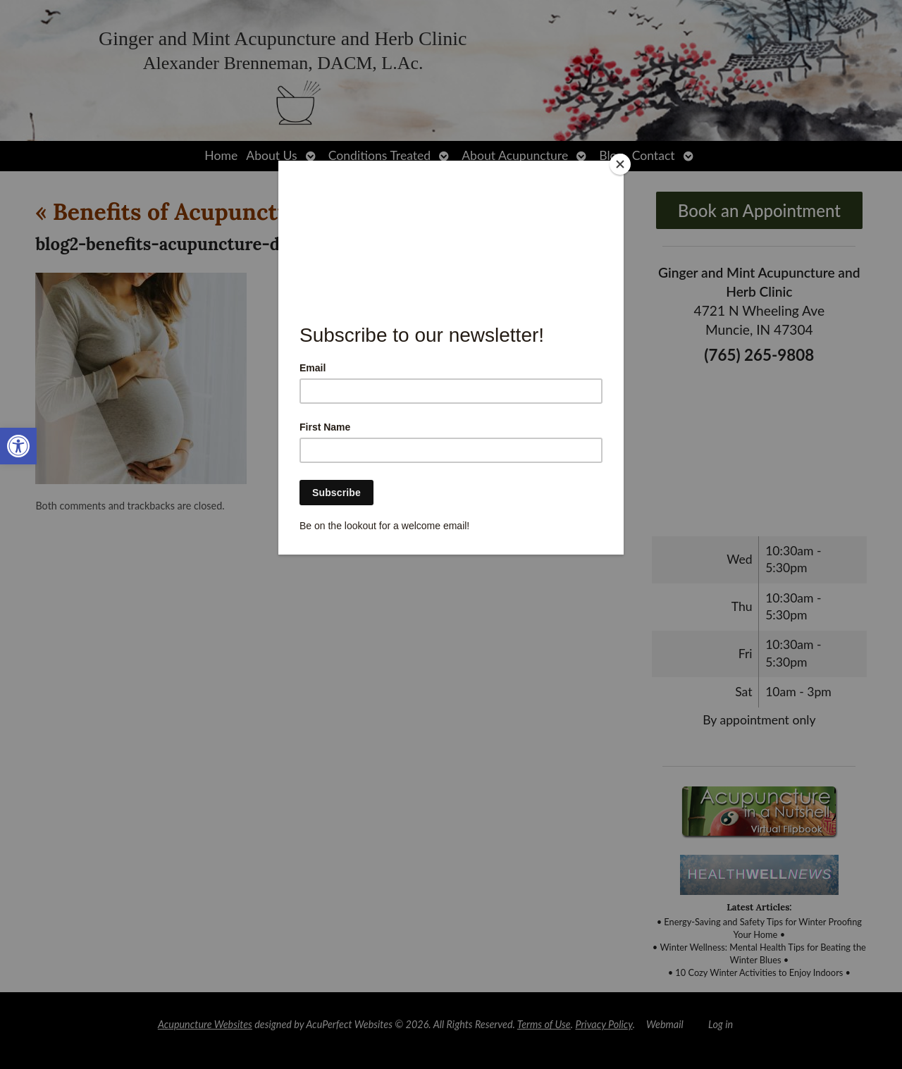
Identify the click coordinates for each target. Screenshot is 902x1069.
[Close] (620, 164)
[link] (18, 446)
